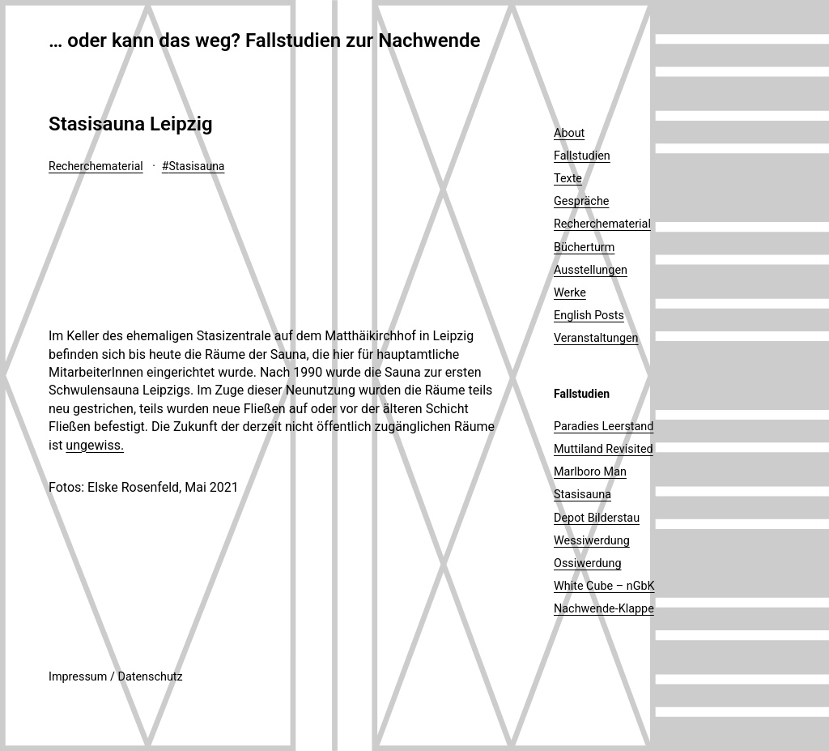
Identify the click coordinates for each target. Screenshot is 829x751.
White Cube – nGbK (604, 586)
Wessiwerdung (592, 541)
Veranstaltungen (596, 338)
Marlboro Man (590, 472)
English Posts (589, 315)
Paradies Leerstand (603, 426)
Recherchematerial (96, 166)
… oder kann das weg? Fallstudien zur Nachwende (264, 40)
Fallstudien (582, 156)
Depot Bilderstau (597, 518)
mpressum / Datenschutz (117, 677)
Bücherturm (584, 247)
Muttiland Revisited (603, 449)
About (569, 133)
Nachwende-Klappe (604, 609)
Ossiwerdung (588, 563)
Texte (568, 179)
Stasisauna (196, 166)
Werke (570, 293)
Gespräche (581, 201)
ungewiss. (95, 445)
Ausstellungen (590, 270)
